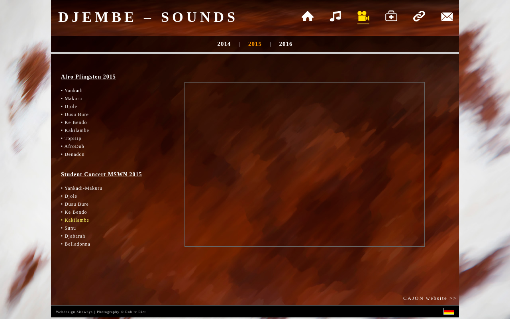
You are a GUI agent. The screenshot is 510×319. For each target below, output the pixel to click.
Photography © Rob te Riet (121, 312)
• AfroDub (72, 146)
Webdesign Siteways (74, 312)
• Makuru (71, 98)
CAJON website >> (431, 298)
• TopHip (71, 138)
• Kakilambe (75, 130)
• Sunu (68, 228)
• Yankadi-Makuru (81, 188)
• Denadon (73, 154)
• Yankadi (72, 90)
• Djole (69, 106)
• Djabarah (73, 236)
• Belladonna (75, 244)
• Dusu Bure (75, 114)
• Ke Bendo (74, 122)
